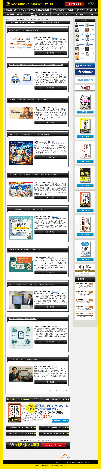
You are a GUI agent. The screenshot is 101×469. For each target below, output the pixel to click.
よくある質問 (56, 14)
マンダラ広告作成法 (33, 14)
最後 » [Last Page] (66, 390)
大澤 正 (89, 44)
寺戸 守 (89, 48)
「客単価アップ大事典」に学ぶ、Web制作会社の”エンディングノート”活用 (29, 99)
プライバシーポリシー (66, 462)
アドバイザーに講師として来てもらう (38, 10)
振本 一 (79, 29)
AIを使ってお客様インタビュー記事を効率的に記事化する (24, 359)
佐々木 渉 (89, 53)
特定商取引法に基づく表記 (80, 462)
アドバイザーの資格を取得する (86, 10)
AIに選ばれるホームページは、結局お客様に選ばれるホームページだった (28, 30)
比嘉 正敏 (89, 29)
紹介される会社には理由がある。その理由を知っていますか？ (85, 302)
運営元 (57, 462)
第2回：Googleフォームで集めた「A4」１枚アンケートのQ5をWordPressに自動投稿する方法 (85, 295)
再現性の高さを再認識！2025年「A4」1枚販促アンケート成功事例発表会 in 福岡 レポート (33, 284)
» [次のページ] (62, 390)
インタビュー (68, 14)
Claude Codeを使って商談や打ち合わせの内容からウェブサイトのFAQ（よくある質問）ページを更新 (36, 65)
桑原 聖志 (89, 39)
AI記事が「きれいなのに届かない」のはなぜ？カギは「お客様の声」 (85, 309)
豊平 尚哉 (79, 53)
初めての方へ (80, 14)
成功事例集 (9, 14)
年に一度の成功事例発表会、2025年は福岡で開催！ (23, 319)
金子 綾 (79, 34)
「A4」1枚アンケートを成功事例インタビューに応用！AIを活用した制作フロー (30, 134)
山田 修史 (55, 38)
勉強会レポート (21, 14)
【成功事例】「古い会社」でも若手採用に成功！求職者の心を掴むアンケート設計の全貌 (32, 174)
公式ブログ (92, 14)
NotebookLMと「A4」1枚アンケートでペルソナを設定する (24, 249)
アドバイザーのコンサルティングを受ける (62, 10)
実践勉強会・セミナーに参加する (15, 10)
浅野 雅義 (79, 25)
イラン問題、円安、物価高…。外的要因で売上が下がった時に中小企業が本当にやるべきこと (85, 286)
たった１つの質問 (44, 14)
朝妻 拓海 (89, 25)
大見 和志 (79, 44)
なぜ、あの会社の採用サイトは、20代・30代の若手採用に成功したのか (28, 209)
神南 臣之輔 (90, 34)
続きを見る (50, 53)
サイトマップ (91, 462)
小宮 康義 (79, 39)
